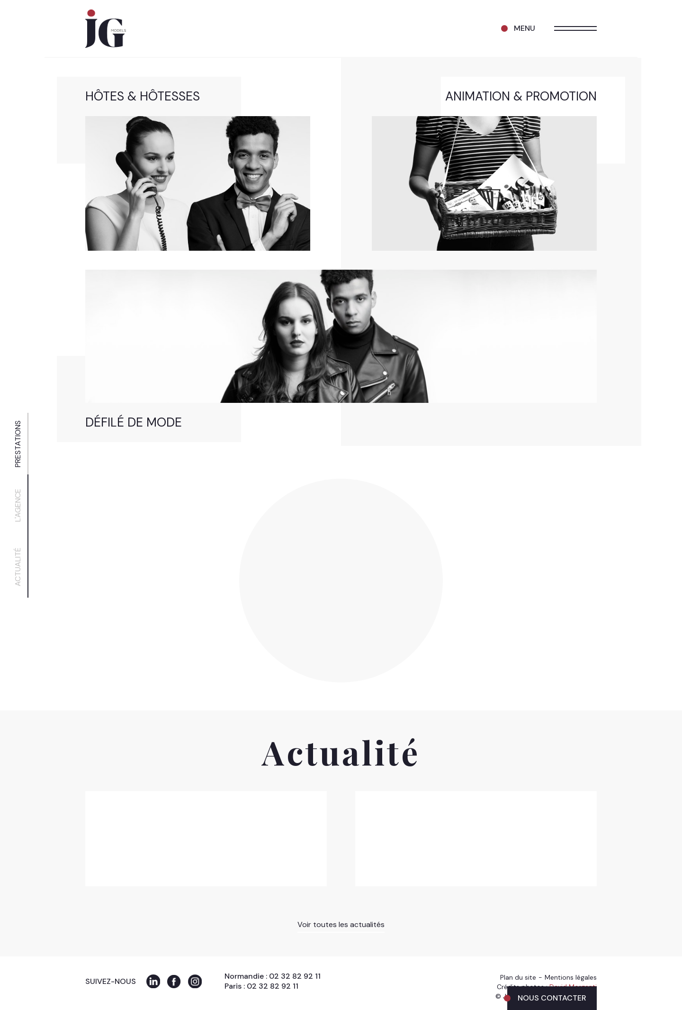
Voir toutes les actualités (341, 925)
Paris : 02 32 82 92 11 (261, 986)
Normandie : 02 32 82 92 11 (272, 976)
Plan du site (518, 977)
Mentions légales (571, 977)
